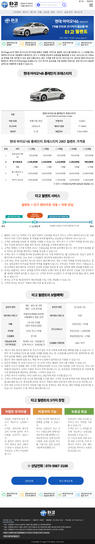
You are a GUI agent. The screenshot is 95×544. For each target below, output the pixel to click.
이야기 (59, 12)
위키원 (36, 533)
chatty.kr (46, 533)
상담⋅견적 (68, 12)
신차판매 (17, 12)
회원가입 (90, 1)
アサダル (29, 533)
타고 (40, 533)
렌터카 (25, 12)
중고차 (33, 12)
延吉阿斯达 (21, 533)
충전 (53, 12)
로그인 (81, 1)
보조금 (46, 12)
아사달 (5, 533)
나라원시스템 (12, 533)
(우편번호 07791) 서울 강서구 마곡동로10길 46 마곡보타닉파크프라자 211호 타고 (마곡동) (36, 529)
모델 (40, 12)
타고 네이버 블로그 (11, 536)
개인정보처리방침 (8, 522)
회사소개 (78, 12)
